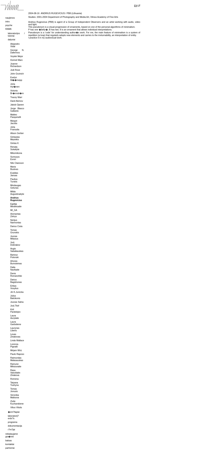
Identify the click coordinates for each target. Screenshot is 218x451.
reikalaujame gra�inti (11, 435)
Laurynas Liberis (14, 329)
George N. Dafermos (17, 51)
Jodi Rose (15, 70)
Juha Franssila (14, 128)
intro (7, 21)
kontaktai (9, 444)
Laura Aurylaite (14, 316)
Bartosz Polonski (14, 256)
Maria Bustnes (14, 167)
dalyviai (11, 39)
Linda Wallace (17, 340)
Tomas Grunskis (14, 231)
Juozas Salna (17, 302)
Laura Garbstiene (15, 323)
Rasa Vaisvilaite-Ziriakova (15, 372)
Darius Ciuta (16, 226)
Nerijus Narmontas (15, 221)
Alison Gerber (17, 133)
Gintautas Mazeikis (15, 138)
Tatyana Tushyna (14, 383)
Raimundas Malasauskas (16, 358)
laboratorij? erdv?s (13, 417)
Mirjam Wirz (16, 350)
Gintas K (14, 143)
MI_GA (13, 210)
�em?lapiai (14, 412)
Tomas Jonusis (14, 390)
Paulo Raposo (17, 354)
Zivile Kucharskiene (17, 402)
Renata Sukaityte (14, 148)
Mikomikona (16, 153)
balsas (8, 440)
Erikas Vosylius (14, 287)
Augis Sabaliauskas (16, 249)
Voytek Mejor (16, 56)
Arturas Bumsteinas (16, 262)
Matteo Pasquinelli (15, 115)
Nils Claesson (17, 163)
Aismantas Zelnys (15, 215)
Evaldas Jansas (14, 174)
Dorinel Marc (16, 60)
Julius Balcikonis (15, 296)
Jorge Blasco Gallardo (17, 109)
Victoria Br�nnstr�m (17, 92)
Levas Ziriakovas (15, 335)
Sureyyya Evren (14, 158)
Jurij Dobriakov (15, 243)
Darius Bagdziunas (16, 280)
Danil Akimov (16, 101)
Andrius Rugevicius (16, 198)
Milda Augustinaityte (17, 192)
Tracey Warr (16, 97)
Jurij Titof (14, 305)
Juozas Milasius (14, 237)
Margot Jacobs (13, 122)
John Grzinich (17, 73)
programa (12, 422)
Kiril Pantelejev (15, 310)
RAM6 (8, 29)
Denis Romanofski (16, 274)
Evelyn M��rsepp (16, 78)
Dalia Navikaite (14, 268)
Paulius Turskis (14, 180)
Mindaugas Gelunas (15, 186)
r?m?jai (11, 429)
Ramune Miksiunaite (15, 365)
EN (135, 5)
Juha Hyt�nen (15, 85)
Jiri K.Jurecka (17, 292)
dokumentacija (15, 426)
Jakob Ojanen (17, 104)
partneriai (9, 448)
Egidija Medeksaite (16, 205)
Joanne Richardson (15, 64)
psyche (8, 25)
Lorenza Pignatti (14, 345)
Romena (14, 379)
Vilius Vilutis (16, 407)
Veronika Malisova (14, 396)
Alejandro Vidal (15, 45)
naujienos (10, 18)
